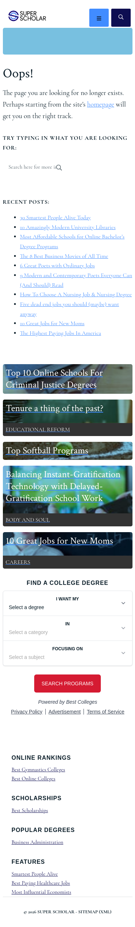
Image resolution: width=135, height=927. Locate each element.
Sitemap (88, 912)
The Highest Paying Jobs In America (60, 333)
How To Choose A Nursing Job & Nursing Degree (76, 294)
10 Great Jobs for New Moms (52, 323)
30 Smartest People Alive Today (55, 217)
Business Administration (37, 842)
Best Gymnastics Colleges (38, 769)
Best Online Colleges (33, 778)
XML (105, 912)
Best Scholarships (30, 810)
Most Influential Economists (41, 892)
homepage (100, 104)
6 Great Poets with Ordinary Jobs (57, 265)
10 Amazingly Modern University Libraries (68, 227)
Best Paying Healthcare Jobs (41, 883)
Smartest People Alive (35, 874)
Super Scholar (27, 15)
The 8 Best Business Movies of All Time (64, 256)
